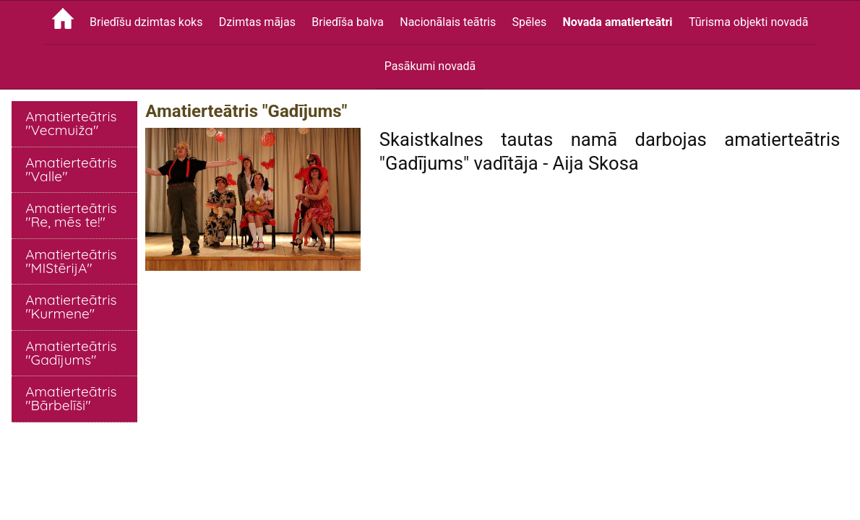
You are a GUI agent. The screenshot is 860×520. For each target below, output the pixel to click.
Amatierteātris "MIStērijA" (70, 261)
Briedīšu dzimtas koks (146, 22)
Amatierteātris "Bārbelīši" (70, 398)
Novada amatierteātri (618, 22)
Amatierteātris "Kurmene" (70, 306)
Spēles (529, 22)
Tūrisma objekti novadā (748, 22)
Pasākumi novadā (430, 66)
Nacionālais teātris (448, 22)
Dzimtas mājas (257, 22)
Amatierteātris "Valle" (70, 169)
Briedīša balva (347, 22)
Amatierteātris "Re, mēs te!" (70, 214)
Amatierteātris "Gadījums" (70, 352)
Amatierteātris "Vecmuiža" (70, 123)
